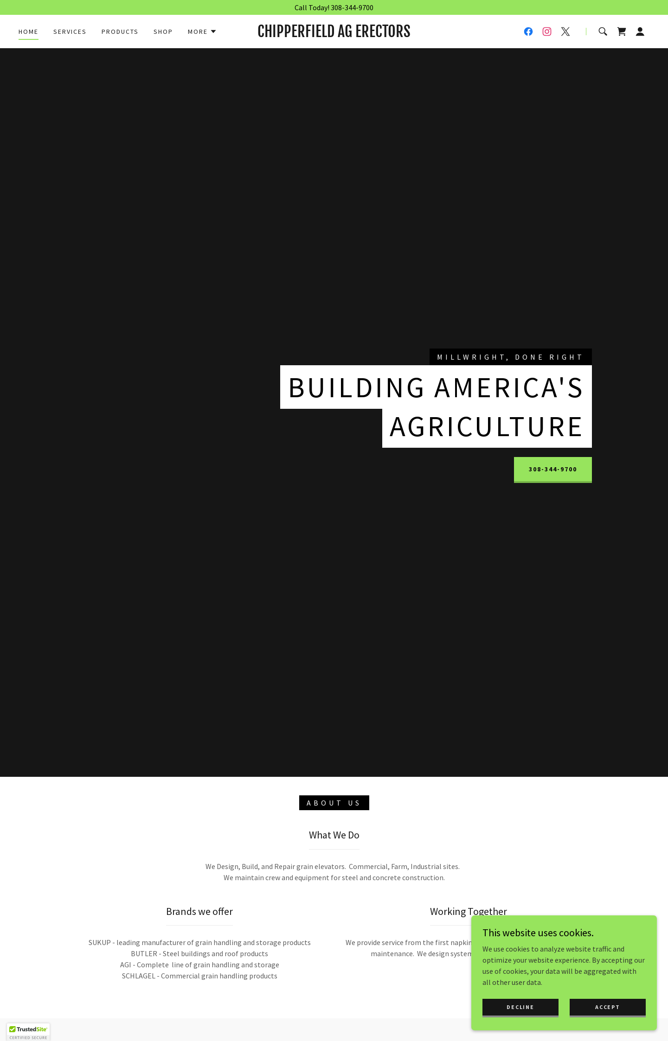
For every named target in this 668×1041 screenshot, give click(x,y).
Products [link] (120, 31)
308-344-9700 (553, 469)
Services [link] (70, 31)
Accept (607, 1006)
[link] (334, 34)
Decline (520, 1006)
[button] (202, 31)
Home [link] (29, 31)
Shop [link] (163, 31)
